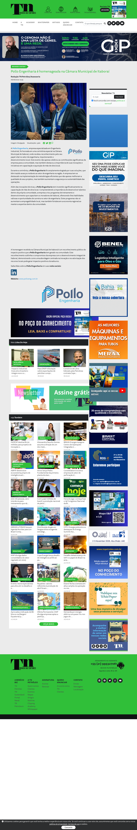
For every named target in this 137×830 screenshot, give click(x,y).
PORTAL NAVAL (75, 10)
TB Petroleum (19, 705)
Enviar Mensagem (78, 685)
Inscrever (119, 96)
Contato (79, 22)
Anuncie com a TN (63, 687)
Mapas (30, 694)
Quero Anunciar (67, 23)
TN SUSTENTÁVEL (90, 10)
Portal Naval (17, 699)
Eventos (31, 691)
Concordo (68, 827)
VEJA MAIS (48, 624)
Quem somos (33, 686)
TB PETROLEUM (61, 10)
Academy (30, 22)
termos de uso (74, 824)
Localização (79, 689)
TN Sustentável (20, 693)
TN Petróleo (18, 687)
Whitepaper (43, 22)
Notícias (31, 700)
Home (15, 22)
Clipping (31, 703)
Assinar (45, 683)
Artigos (56, 22)
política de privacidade (58, 824)
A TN (22, 23)
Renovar (45, 686)
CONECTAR (48, 10)
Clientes (31, 688)
